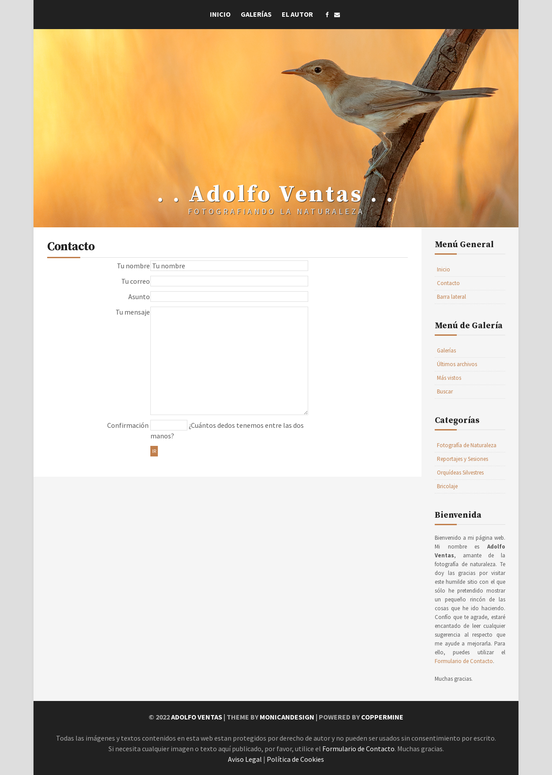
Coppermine (382, 716)
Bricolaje (447, 486)
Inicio (220, 14)
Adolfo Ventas (196, 716)
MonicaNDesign (287, 716)
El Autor (297, 14)
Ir (154, 451)
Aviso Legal (245, 759)
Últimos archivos (457, 364)
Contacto (448, 283)
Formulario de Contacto (464, 661)
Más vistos (449, 378)
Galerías (256, 14)
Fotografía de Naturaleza (466, 445)
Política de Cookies (295, 759)
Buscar (445, 391)
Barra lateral (451, 296)
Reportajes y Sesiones (462, 459)
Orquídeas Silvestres (460, 472)
